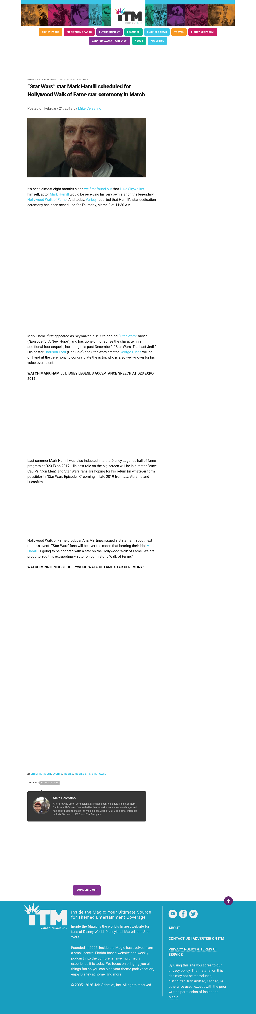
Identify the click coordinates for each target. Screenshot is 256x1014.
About (139, 41)
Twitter (193, 914)
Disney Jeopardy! (202, 32)
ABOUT (174, 928)
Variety (91, 199)
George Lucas (130, 352)
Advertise (157, 41)
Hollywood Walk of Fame (46, 199)
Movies (83, 79)
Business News (157, 32)
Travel (179, 32)
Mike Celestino (89, 108)
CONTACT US (179, 938)
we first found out (98, 189)
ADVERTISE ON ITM (208, 938)
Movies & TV (68, 79)
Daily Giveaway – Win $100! (109, 41)
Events (57, 774)
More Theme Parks (79, 32)
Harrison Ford (55, 352)
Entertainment (109, 32)
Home (30, 79)
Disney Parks (51, 32)
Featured (133, 32)
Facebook (183, 914)
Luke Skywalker (132, 189)
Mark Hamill (59, 194)
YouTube (173, 914)
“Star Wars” (128, 336)
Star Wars (99, 774)
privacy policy (179, 970)
